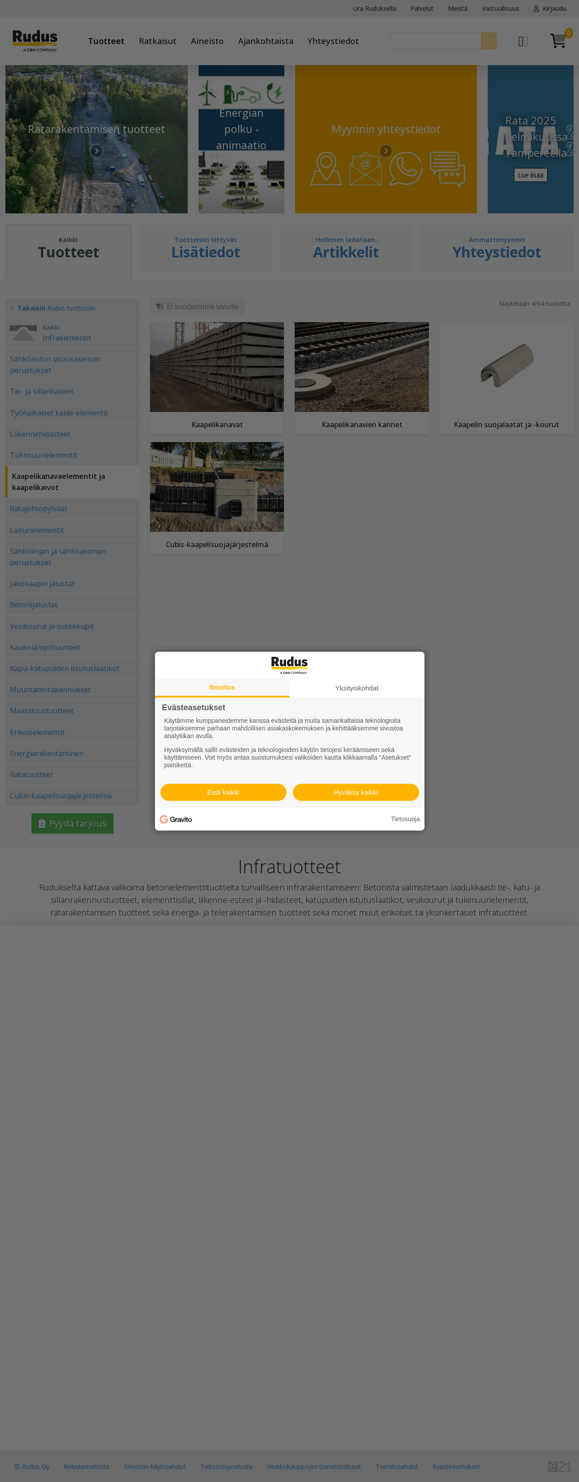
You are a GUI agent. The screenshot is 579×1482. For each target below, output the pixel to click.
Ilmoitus (222, 686)
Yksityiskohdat (357, 687)
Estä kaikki (223, 792)
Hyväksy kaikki (356, 792)
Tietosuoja (405, 819)
